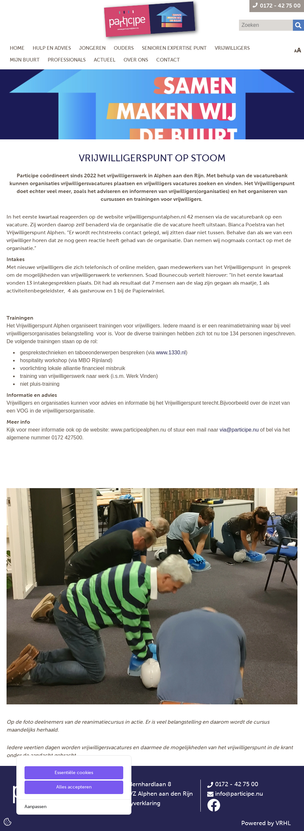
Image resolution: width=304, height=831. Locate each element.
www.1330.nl (171, 352)
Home (17, 48)
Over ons (136, 59)
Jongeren (92, 48)
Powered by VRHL (266, 823)
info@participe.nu (239, 793)
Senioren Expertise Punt (174, 48)
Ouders (124, 48)
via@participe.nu (239, 430)
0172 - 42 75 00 (232, 784)
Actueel (104, 59)
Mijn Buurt (25, 59)
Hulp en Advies (52, 48)
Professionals (67, 59)
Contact (168, 59)
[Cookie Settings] (7, 821)
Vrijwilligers (232, 48)
